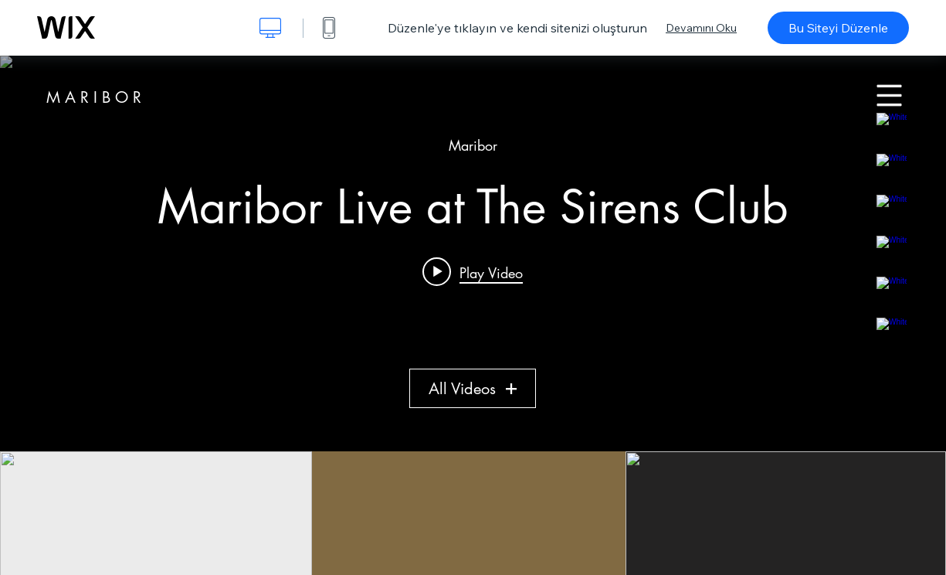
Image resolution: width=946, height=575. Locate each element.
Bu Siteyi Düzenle (838, 28)
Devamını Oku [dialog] (701, 28)
